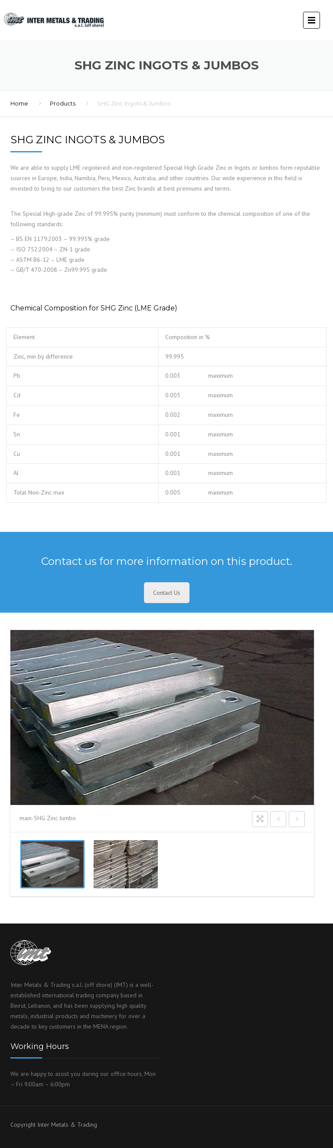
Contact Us (166, 593)
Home (19, 103)
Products (62, 103)
